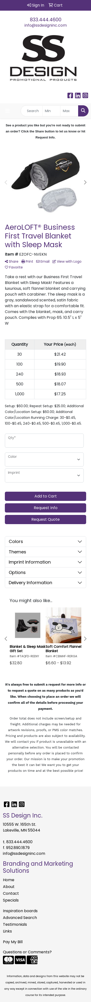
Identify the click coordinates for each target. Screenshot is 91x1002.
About (9, 886)
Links (7, 931)
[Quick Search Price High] (69, 110)
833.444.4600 (45, 19)
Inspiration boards (20, 911)
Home (8, 880)
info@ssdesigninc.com (46, 25)
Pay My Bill (13, 942)
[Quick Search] (31, 110)
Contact (11, 893)
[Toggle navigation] (7, 110)
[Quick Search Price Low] (51, 110)
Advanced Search (20, 917)
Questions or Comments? (27, 952)
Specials (11, 900)
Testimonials (15, 924)
